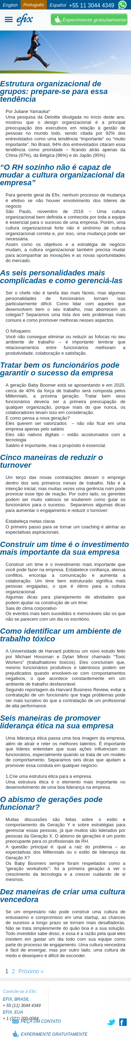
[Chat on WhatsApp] (122, 5)
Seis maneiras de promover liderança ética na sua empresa (57, 722)
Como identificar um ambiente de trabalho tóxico (60, 635)
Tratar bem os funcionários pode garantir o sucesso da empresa (59, 369)
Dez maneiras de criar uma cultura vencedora (62, 895)
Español (58, 5)
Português (33, 4)
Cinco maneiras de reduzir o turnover (51, 461)
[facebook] (123, 1022)
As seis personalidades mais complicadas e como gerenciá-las (61, 276)
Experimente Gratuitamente (89, 19)
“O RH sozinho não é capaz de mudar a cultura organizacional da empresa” (62, 175)
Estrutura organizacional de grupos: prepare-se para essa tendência (54, 91)
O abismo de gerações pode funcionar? (51, 803)
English (10, 5)
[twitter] (112, 1022)
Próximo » (31, 971)
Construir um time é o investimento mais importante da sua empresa (64, 548)
